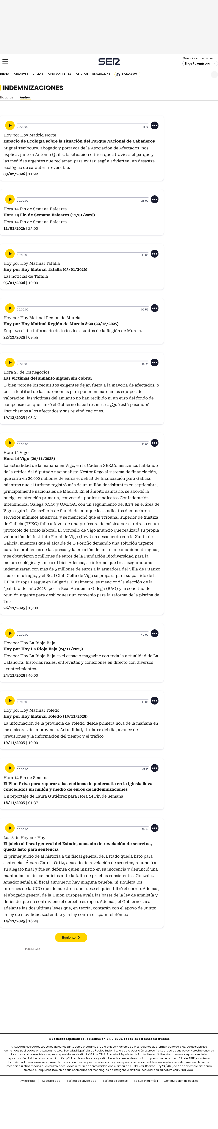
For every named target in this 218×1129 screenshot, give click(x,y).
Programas (101, 74)
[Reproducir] (10, 125)
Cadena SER (109, 61)
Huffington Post (64, 1098)
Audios (25, 97)
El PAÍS (58, 1091)
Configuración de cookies (181, 1081)
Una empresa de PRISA (21, 1095)
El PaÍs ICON (116, 1104)
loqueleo (154, 1104)
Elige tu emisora (197, 63)
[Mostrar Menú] (5, 61)
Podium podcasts (98, 1104)
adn (171, 1091)
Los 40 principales (77, 1091)
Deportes (21, 74)
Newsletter (203, 74)
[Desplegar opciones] (154, 125)
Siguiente (68, 937)
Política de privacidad (81, 1081)
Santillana (97, 1091)
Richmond (56, 1104)
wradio (100, 1098)
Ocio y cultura (59, 74)
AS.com (157, 1091)
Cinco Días (117, 1098)
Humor (38, 74)
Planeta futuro (167, 1098)
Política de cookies (115, 1081)
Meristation (176, 1104)
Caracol (186, 1091)
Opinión (81, 74)
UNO (87, 1098)
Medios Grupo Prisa (21, 1106)
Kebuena (185, 1098)
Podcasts (130, 74)
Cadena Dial (133, 1098)
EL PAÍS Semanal (149, 1098)
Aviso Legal (27, 1081)
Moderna (78, 1104)
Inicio (4, 74)
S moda (135, 1104)
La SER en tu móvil (146, 1081)
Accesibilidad (51, 1081)
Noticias (6, 97)
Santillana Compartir (121, 1091)
